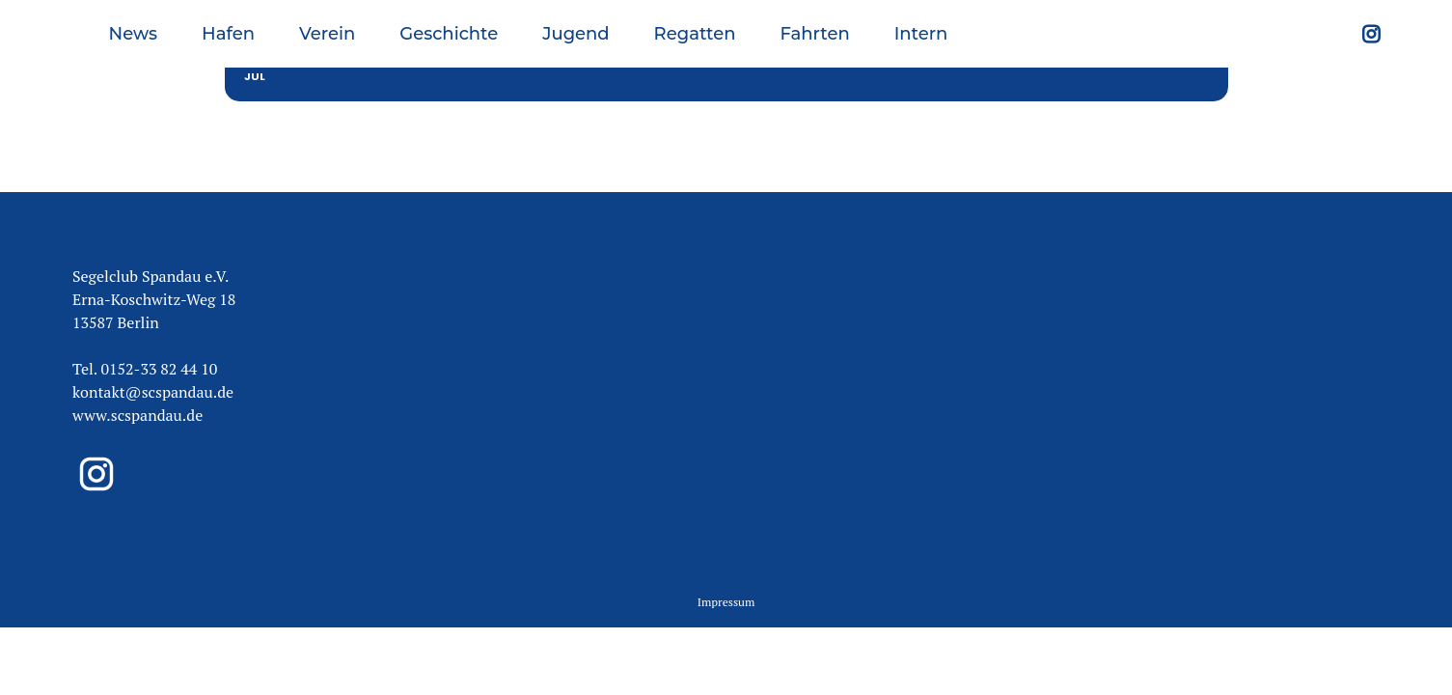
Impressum (726, 557)
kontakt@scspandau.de (152, 347)
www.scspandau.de (137, 370)
